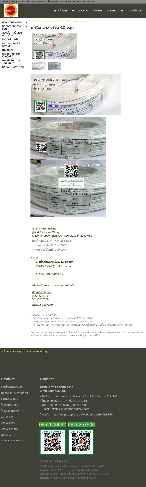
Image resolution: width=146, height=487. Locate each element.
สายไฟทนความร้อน (50, 21)
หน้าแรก (34, 21)
